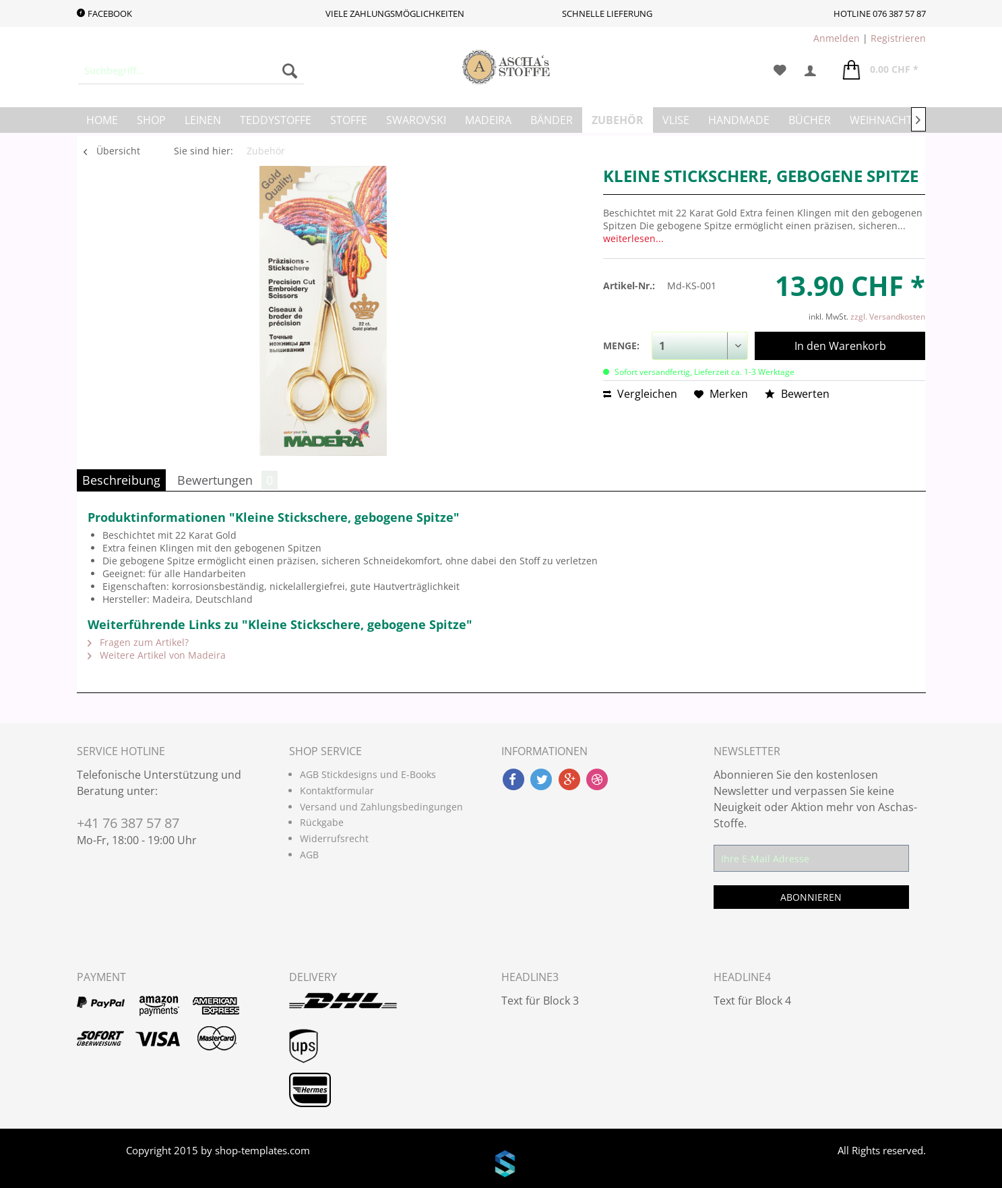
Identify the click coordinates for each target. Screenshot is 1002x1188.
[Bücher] (809, 120)
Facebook (104, 13)
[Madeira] (488, 120)
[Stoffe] (349, 120)
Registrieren (898, 38)
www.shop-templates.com (500, 1165)
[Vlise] (676, 120)
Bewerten (797, 393)
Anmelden (836, 38)
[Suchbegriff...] (191, 70)
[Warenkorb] (880, 70)
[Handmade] (739, 120)
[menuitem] (191, 70)
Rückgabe (322, 822)
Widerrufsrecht (334, 838)
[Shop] (151, 120)
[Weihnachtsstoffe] (902, 120)
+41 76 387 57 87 (128, 823)
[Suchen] (290, 70)
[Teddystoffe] (275, 120)
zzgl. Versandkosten (887, 316)
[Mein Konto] (814, 70)
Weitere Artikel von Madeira (157, 655)
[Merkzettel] (780, 70)
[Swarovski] (416, 120)
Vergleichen (640, 393)
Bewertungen (227, 480)
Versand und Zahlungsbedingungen (381, 806)
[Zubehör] (617, 120)
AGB (309, 854)
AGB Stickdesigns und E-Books (368, 774)
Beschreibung (121, 480)
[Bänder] (551, 120)
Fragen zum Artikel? (138, 642)
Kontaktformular (337, 790)
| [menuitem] (869, 38)
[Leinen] (202, 120)
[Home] (102, 120)
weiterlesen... (633, 238)
